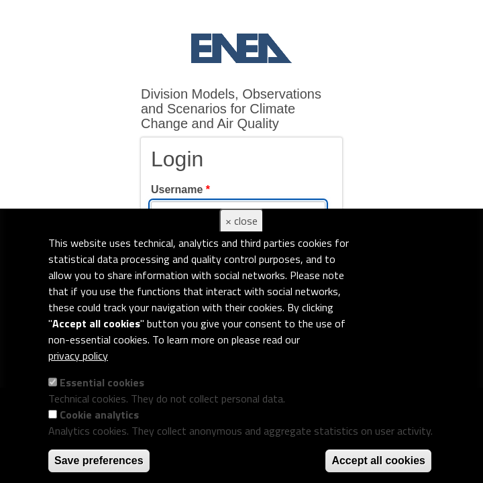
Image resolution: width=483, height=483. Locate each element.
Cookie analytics (99, 415)
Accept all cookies (378, 460)
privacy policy (78, 355)
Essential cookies (102, 382)
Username (180, 189)
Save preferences (99, 460)
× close (241, 221)
